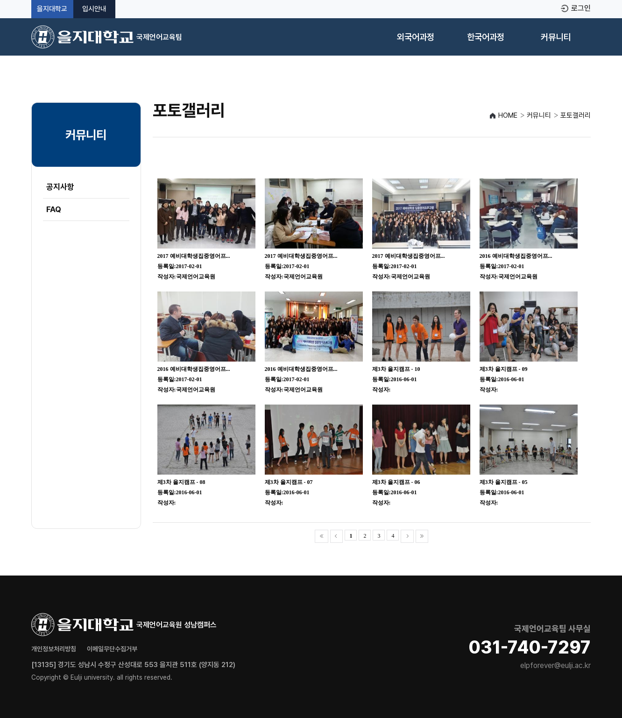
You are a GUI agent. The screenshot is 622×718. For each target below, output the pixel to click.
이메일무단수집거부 (112, 649)
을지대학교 (52, 9)
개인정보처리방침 (53, 649)
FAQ (53, 209)
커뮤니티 (556, 37)
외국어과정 (415, 37)
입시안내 (94, 9)
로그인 (581, 8)
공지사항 (60, 187)
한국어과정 (485, 37)
